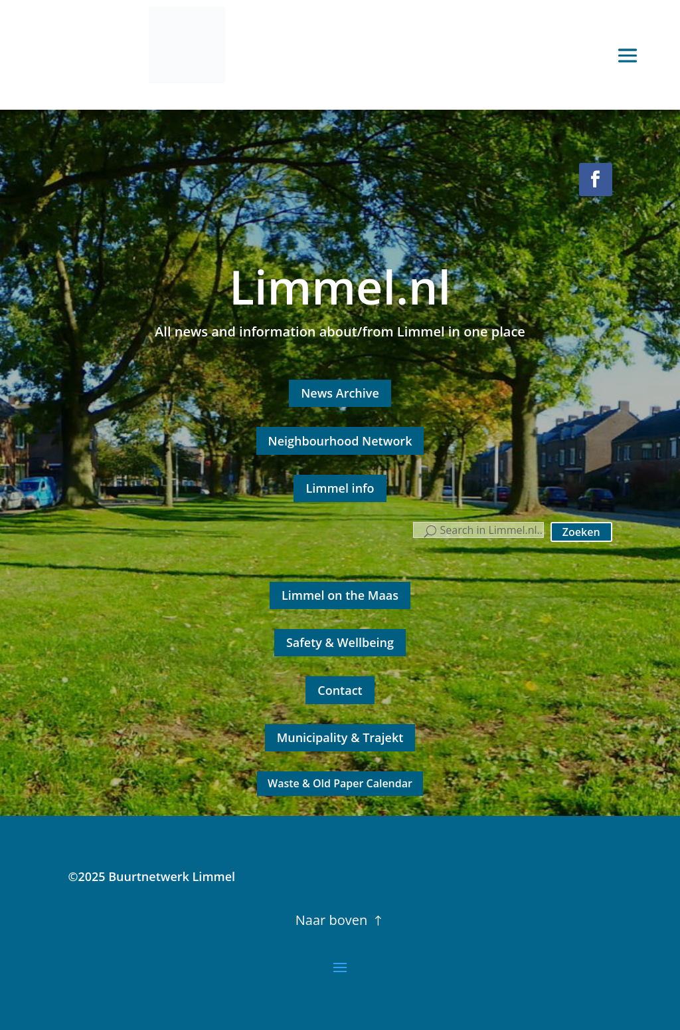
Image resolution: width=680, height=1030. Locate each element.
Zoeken (581, 532)
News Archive (340, 393)
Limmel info (339, 488)
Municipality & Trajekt (340, 737)
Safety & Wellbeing (340, 642)
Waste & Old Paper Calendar (340, 783)
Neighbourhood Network (340, 441)
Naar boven (331, 920)
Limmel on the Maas (340, 595)
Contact (339, 690)
